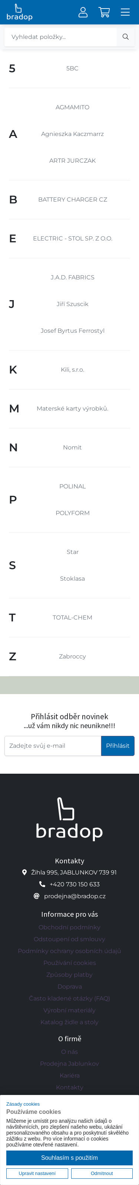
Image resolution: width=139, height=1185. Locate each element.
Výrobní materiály (69, 1010)
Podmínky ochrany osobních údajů (69, 951)
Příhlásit (118, 745)
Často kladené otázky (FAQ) (69, 998)
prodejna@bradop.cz (75, 896)
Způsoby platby (69, 974)
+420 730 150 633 (75, 884)
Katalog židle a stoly (69, 1022)
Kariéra (70, 1075)
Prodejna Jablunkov (69, 1063)
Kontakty (69, 1087)
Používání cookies (69, 962)
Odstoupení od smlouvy (69, 939)
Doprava (69, 986)
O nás (69, 1051)
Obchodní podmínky (69, 927)
